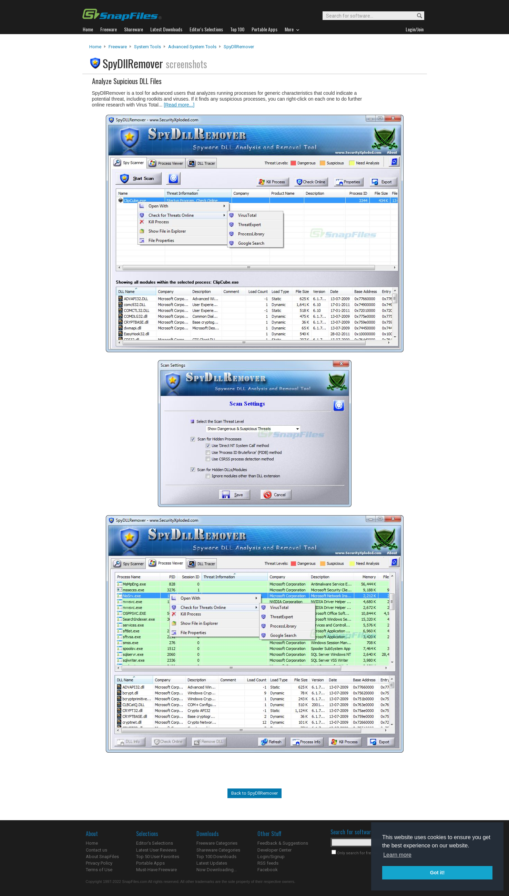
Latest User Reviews (156, 850)
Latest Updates (211, 863)
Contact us (96, 850)
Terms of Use (99, 869)
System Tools (147, 46)
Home (95, 46)
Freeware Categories (216, 843)
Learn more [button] (397, 855)
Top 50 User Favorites (157, 856)
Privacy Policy (99, 863)
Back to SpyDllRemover (254, 793)
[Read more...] (179, 105)
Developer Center (274, 850)
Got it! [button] (437, 872)
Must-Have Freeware (156, 869)
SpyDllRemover (239, 46)
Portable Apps (150, 863)
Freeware (118, 46)
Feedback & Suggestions (282, 843)
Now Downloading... (216, 869)
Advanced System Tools (192, 46)
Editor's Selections (154, 843)
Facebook (267, 869)
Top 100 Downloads (216, 856)
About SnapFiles (102, 856)
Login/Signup (271, 856)
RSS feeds (267, 863)
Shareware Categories (218, 850)
